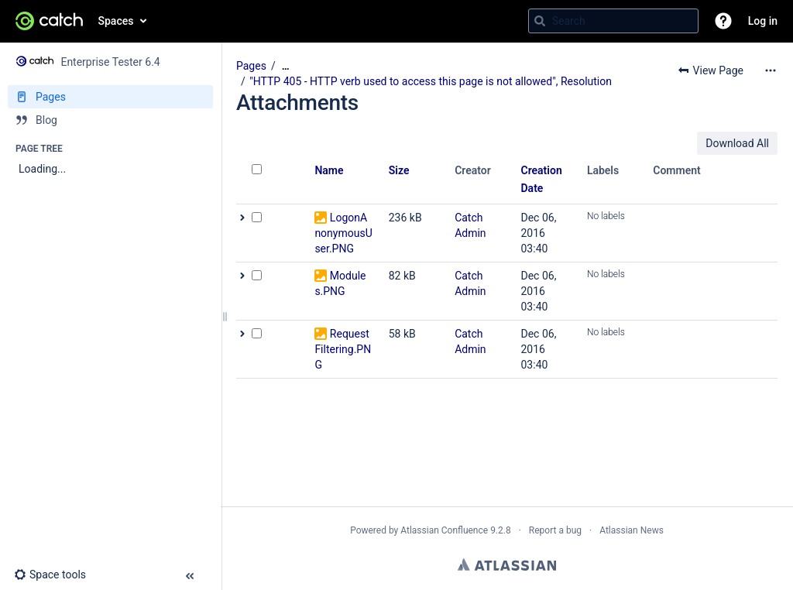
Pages (251, 66)
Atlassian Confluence (444, 530)
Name (328, 170)
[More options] (770, 70)
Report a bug (555, 530)
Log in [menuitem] (763, 21)
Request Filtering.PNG (342, 349)
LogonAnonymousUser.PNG (343, 233)
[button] (723, 21)
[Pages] (110, 96)
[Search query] (613, 21)
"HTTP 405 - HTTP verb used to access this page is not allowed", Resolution (430, 81)
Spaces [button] (116, 21)
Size (399, 170)
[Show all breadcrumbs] (285, 66)
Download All (737, 143)
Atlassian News (631, 530)
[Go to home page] (49, 21)
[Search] (540, 21)
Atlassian (507, 564)
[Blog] (110, 120)
